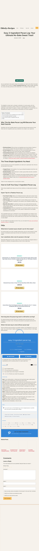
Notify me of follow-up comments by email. (13, 493)
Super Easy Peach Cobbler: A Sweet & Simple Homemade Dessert (22, 158)
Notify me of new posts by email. (11, 495)
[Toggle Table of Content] (22, 113)
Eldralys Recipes (8, 28)
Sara (24, 38)
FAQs (3, 118)
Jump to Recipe (19, 80)
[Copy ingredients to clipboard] (7, 364)
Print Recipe (10, 356)
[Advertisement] (19, 9)
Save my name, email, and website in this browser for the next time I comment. (20, 491)
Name (4, 481)
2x (33, 364)
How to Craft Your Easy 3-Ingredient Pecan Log (10, 117)
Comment (5, 469)
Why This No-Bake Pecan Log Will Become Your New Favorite (12, 114)
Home (17, 28)
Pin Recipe (28, 356)
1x (31, 364)
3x (35, 364)
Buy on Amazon (19, 265)
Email (4, 486)
